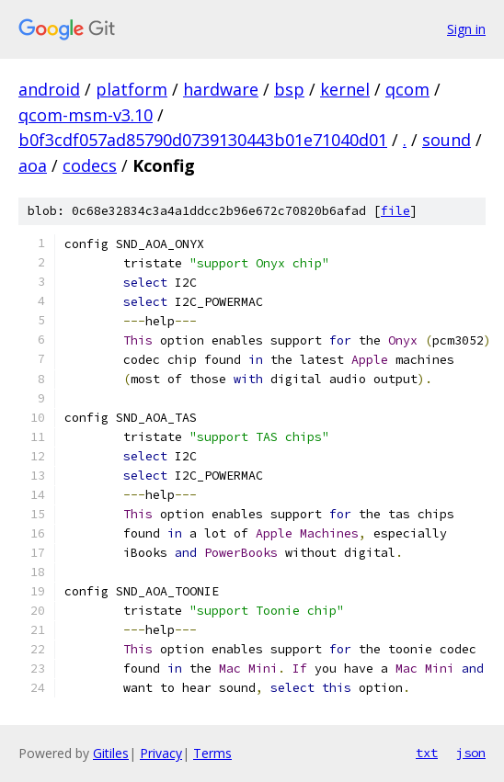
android (49, 89)
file (395, 211)
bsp (289, 89)
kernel (345, 89)
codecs (90, 165)
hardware (220, 89)
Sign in (466, 29)
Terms (212, 753)
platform (131, 89)
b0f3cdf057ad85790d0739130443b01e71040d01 (202, 140)
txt (427, 752)
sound (446, 140)
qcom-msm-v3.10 (85, 115)
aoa (32, 165)
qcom (407, 89)
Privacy (161, 753)
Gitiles (111, 753)
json (471, 752)
